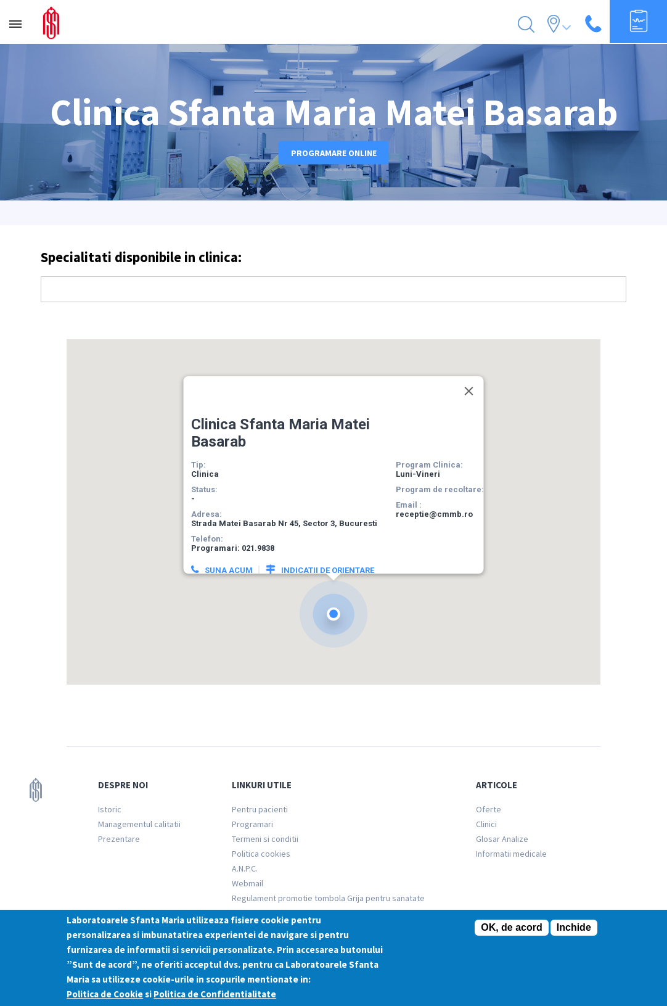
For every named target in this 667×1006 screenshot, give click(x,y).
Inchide (574, 927)
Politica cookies (261, 853)
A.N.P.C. (245, 868)
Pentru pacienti (260, 809)
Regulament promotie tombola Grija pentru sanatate (328, 898)
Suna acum (229, 563)
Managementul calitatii (139, 824)
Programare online (334, 153)
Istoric (109, 809)
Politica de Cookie (105, 994)
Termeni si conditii (265, 838)
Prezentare (119, 838)
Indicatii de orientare (327, 563)
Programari (252, 824)
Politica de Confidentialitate (214, 994)
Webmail (247, 883)
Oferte (488, 809)
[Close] (469, 384)
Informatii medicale (511, 853)
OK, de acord (511, 927)
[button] (333, 607)
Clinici (486, 824)
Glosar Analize (502, 838)
